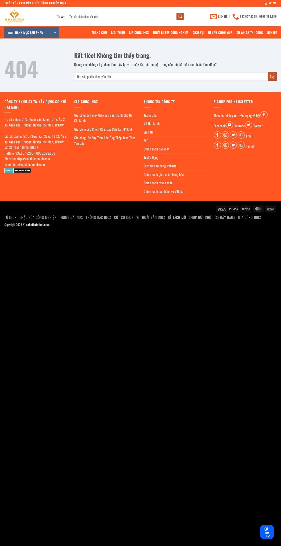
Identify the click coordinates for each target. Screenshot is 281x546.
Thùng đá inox (71, 217)
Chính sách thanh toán (158, 182)
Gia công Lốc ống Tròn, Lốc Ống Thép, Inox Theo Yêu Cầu (104, 140)
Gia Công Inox (139, 32)
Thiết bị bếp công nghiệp (171, 32)
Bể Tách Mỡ (177, 217)
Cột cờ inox (123, 217)
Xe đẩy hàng (225, 217)
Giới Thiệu (118, 32)
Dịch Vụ (198, 32)
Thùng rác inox (98, 217)
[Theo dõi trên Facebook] (262, 3)
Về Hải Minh (152, 123)
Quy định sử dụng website (160, 166)
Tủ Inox (10, 217)
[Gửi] (180, 16)
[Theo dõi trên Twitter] (270, 3)
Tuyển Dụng (151, 157)
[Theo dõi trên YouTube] (229, 124)
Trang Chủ (99, 32)
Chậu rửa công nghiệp (38, 217)
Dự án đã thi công (249, 32)
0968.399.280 (45, 153)
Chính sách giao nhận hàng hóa (164, 174)
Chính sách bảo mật (156, 149)
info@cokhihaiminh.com (29, 164)
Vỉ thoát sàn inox (150, 217)
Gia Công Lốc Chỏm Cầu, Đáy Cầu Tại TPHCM (103, 129)
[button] (31, 32)
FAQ (146, 140)
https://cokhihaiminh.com (33, 158)
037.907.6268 (24, 153)
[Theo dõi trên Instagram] (266, 3)
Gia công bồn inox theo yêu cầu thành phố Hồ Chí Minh (103, 117)
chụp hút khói (200, 217)
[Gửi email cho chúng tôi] (274, 3)
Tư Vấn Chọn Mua (220, 32)
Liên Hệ (272, 32)
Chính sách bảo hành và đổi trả (164, 191)
